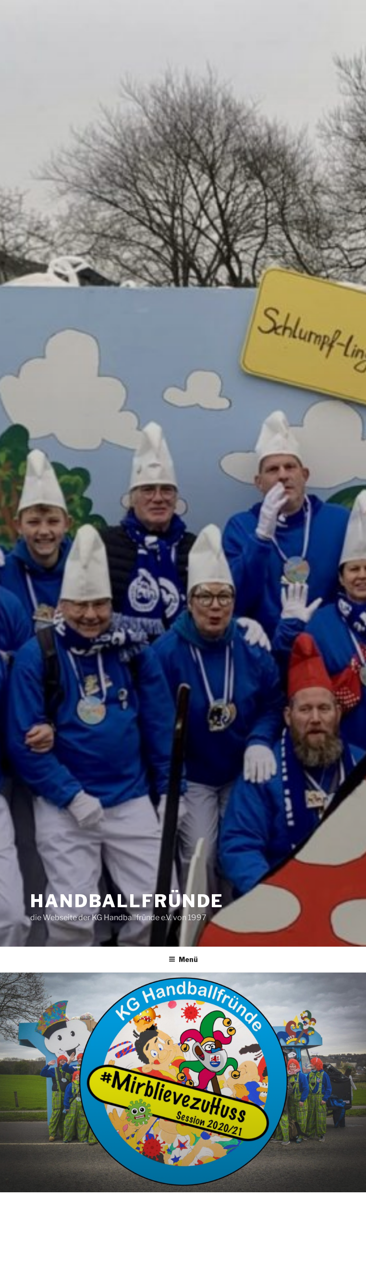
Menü (183, 959)
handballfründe (127, 901)
